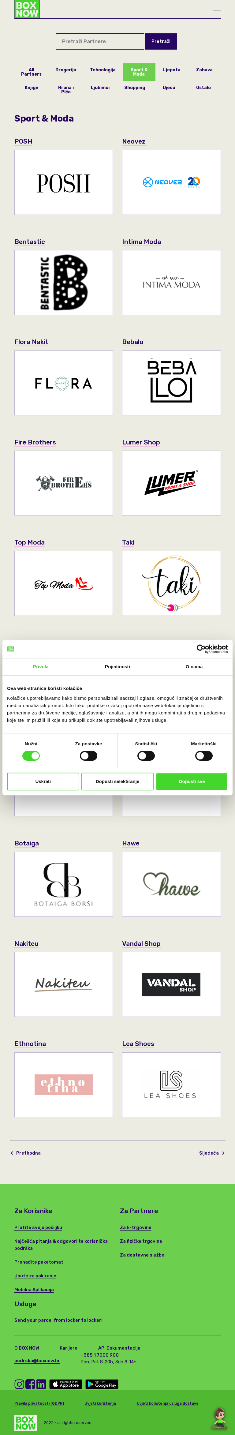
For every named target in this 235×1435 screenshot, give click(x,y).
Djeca (169, 87)
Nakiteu (26, 943)
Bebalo (133, 342)
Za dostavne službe (142, 1255)
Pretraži (160, 41)
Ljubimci (100, 87)
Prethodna (26, 1153)
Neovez (134, 141)
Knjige (31, 87)
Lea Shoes (138, 1043)
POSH (23, 141)
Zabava (204, 70)
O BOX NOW (26, 1348)
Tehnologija (103, 70)
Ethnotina (30, 1043)
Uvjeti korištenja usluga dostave (168, 1403)
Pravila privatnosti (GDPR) (39, 1403)
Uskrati (43, 781)
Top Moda (29, 542)
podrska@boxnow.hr (37, 1360)
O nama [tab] (194, 666)
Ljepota (172, 70)
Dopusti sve (192, 781)
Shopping (134, 87)
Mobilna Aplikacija (34, 1289)
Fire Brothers (35, 442)
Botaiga (26, 843)
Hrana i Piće (66, 90)
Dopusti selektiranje (118, 781)
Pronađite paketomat (38, 1262)
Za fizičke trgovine (141, 1241)
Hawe (131, 843)
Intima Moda (141, 241)
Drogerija (65, 70)
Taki (128, 542)
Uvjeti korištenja (100, 1403)
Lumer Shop (141, 442)
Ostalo (203, 87)
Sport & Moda (139, 72)
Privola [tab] (41, 666)
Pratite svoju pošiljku (38, 1227)
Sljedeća (211, 1153)
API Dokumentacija (119, 1348)
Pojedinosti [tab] (117, 666)
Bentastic (30, 241)
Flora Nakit (31, 342)
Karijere (68, 1348)
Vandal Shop (141, 943)
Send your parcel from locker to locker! (58, 1320)
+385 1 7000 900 (99, 1355)
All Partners (31, 72)
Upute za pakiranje (35, 1276)
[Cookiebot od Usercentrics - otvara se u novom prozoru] (201, 649)
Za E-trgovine (135, 1227)
